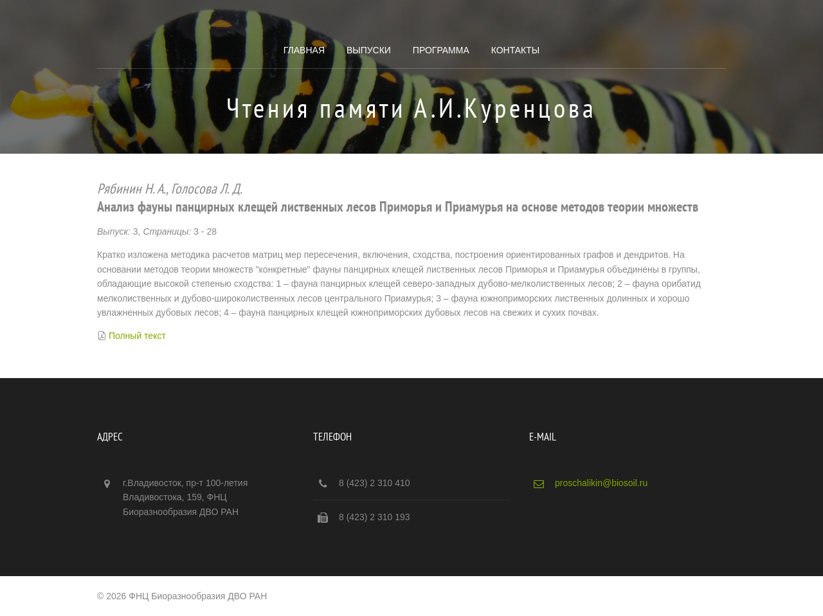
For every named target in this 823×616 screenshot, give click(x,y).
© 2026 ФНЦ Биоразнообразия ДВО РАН (182, 596)
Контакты (515, 50)
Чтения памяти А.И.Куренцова (411, 107)
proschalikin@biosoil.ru (601, 483)
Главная (304, 50)
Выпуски (369, 50)
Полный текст (137, 336)
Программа (441, 50)
